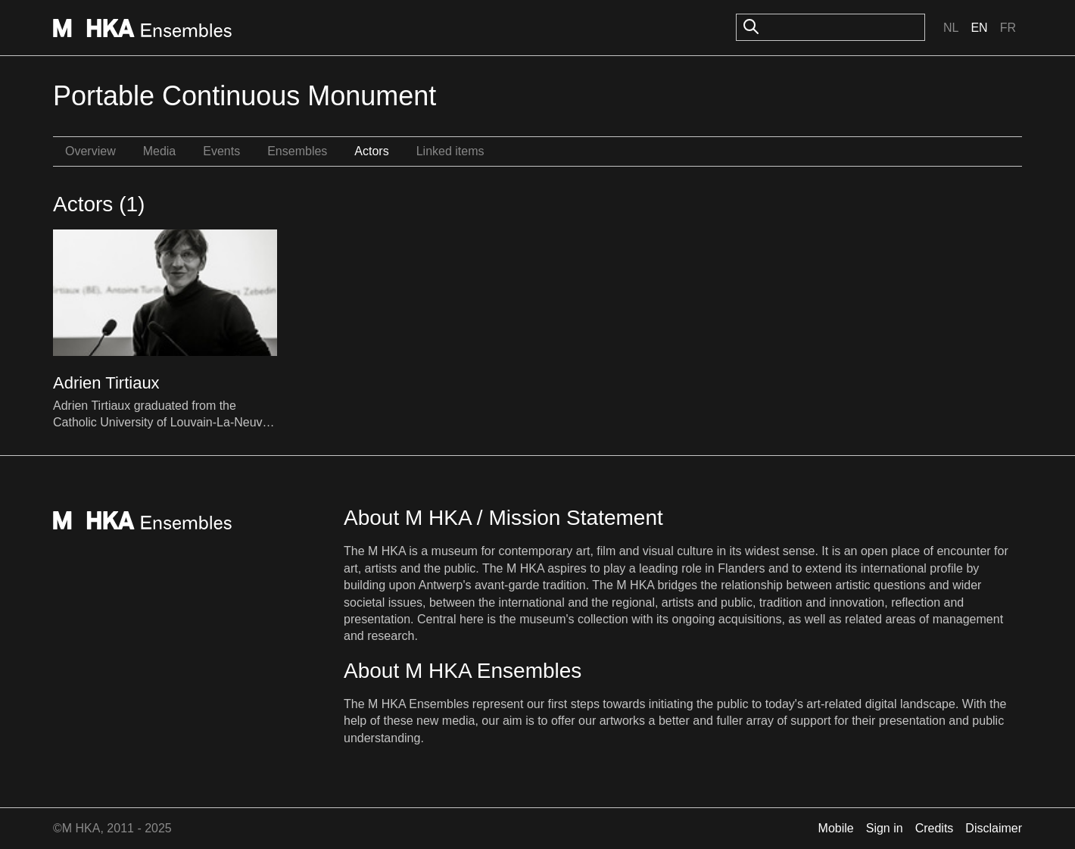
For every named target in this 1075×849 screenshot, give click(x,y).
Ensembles (297, 151)
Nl (950, 27)
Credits (934, 828)
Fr (1008, 27)
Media (159, 151)
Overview (90, 151)
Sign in (884, 828)
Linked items (450, 151)
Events (221, 151)
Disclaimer (993, 828)
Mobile (836, 828)
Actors (371, 151)
